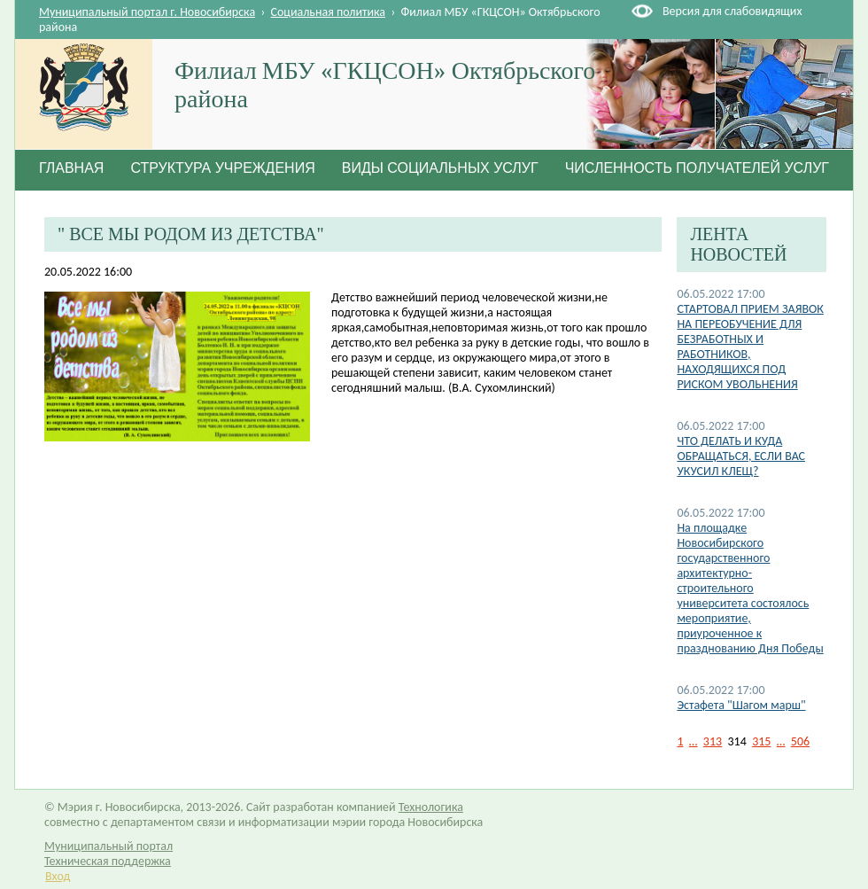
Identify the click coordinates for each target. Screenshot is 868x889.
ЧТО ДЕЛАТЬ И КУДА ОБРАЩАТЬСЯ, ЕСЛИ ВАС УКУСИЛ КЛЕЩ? (741, 456)
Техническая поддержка (107, 861)
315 (761, 741)
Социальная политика (328, 11)
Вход (57, 876)
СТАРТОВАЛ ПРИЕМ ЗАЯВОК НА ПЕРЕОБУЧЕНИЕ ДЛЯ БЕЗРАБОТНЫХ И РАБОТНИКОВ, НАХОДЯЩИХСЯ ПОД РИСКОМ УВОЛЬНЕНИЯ (750, 346)
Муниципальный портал (108, 846)
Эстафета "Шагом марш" (741, 705)
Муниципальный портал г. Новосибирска (147, 11)
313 (712, 741)
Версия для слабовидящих (732, 11)
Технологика (431, 807)
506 (800, 741)
